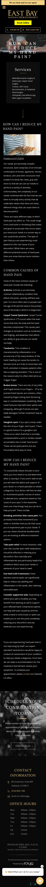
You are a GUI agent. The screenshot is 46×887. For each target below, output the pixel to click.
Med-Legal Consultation (21, 98)
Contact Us (23, 746)
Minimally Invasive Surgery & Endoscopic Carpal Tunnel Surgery (23, 81)
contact (26, 674)
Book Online (23, 22)
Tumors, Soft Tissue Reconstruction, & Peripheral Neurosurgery (23, 89)
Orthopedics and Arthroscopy (23, 95)
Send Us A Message (20, 796)
